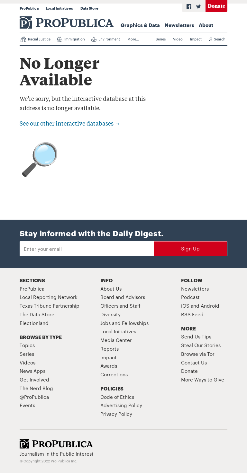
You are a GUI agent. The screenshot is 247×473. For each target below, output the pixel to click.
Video (178, 38)
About (206, 25)
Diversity (110, 314)
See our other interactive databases (70, 123)
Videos (27, 362)
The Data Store (37, 314)
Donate (216, 5)
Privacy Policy (116, 413)
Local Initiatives (59, 8)
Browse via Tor (198, 353)
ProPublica (29, 8)
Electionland (34, 323)
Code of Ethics (117, 396)
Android (210, 305)
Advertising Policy (121, 405)
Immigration (71, 39)
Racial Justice (35, 39)
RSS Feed (192, 314)
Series (161, 38)
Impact (196, 38)
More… (133, 38)
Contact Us (194, 362)
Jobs (105, 323)
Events (27, 405)
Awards (108, 365)
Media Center (116, 340)
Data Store (89, 8)
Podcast (190, 296)
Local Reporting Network (49, 296)
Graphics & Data (140, 25)
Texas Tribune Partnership (49, 305)
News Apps (32, 370)
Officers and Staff (120, 305)
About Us (111, 288)
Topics (27, 345)
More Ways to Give (202, 379)
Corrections (114, 374)
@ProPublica (34, 396)
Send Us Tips (196, 336)
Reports (109, 348)
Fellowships (135, 323)
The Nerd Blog (36, 388)
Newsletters (179, 25)
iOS (185, 305)
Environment (105, 39)
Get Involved (34, 379)
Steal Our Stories (201, 345)
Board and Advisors (122, 296)
